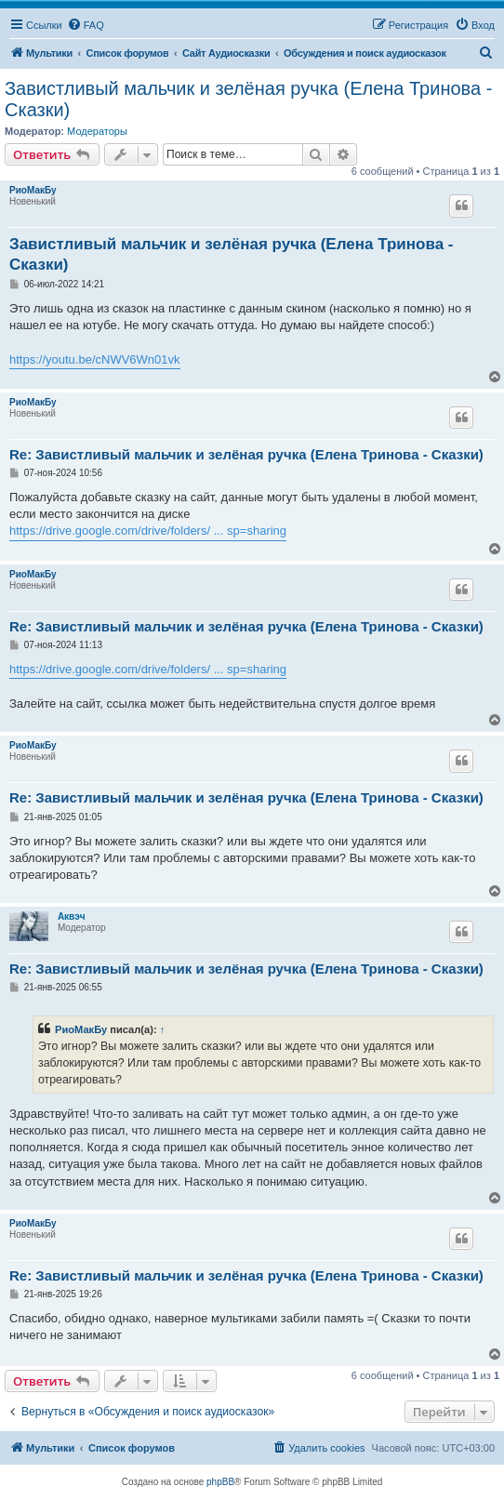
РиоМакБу (33, 190)
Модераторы (97, 131)
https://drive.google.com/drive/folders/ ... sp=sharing (147, 531)
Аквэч (72, 916)
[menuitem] (85, 25)
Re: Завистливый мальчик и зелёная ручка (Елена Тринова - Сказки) (246, 454)
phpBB (220, 1482)
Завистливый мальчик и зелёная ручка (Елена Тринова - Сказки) (248, 99)
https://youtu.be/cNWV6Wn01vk (94, 359)
